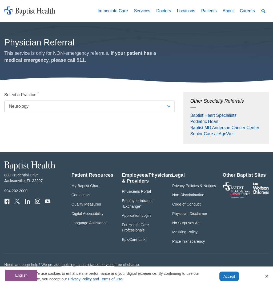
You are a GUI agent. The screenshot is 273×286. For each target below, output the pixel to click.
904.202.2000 (15, 191)
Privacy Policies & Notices (194, 186)
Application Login (136, 215)
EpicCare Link (134, 239)
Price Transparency (188, 241)
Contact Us (80, 195)
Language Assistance (89, 223)
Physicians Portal (136, 191)
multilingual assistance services (88, 264)
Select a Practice (30, 94)
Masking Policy (185, 232)
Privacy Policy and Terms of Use (95, 279)
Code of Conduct (186, 204)
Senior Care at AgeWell (212, 134)
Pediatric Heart (204, 121)
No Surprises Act (186, 223)
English (21, 275)
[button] (113, 11)
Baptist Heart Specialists (213, 115)
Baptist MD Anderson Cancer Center (224, 127)
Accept (229, 276)
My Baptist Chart (85, 186)
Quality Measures (86, 204)
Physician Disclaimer (189, 213)
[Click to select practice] (89, 106)
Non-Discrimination (188, 195)
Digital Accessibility (87, 213)
